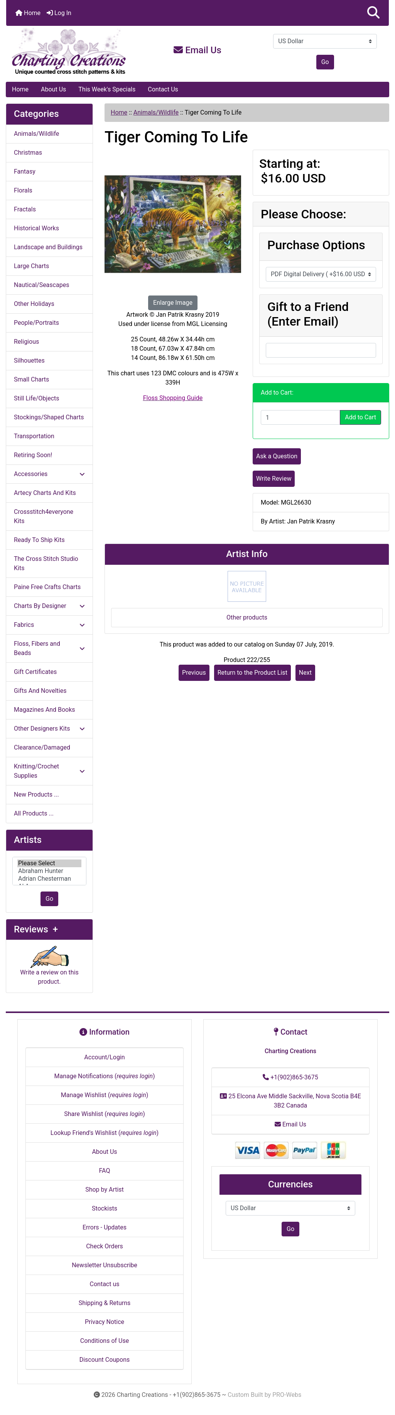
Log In (59, 13)
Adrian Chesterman (49, 879)
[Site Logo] (70, 52)
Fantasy (24, 171)
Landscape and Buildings (48, 247)
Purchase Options (316, 245)
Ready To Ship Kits (39, 540)
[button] (373, 13)
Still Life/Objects (36, 398)
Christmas (28, 152)
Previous (194, 672)
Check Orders (104, 1246)
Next (305, 672)
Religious (26, 341)
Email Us (197, 50)
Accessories (49, 474)
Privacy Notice (104, 1322)
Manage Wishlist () (105, 1095)
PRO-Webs (286, 1394)
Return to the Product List (252, 672)
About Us (53, 89)
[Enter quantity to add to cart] (300, 417)
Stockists (104, 1208)
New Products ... (36, 794)
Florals (23, 190)
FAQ (104, 1170)
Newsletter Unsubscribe (104, 1265)
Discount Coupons (104, 1359)
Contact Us (163, 89)
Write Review (273, 478)
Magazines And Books (44, 709)
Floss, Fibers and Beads (49, 648)
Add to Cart (360, 417)
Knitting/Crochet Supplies (49, 771)
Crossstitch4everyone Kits (43, 516)
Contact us (105, 1284)
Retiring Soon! (33, 455)
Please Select (49, 863)
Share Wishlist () (104, 1114)
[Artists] (49, 871)
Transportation (34, 436)
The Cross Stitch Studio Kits (46, 563)
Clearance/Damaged (42, 747)
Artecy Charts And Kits (45, 492)
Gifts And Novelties (40, 690)
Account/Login (104, 1057)
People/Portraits (36, 322)
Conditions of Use (104, 1340)
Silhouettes (29, 360)
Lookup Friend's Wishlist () (105, 1132)
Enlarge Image (172, 302)
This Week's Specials (106, 89)
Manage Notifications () (104, 1076)
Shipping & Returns (105, 1303)
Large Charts (31, 266)
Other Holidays (34, 303)
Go (325, 62)
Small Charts (31, 379)
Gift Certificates (35, 671)
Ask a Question (276, 456)
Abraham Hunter (49, 871)
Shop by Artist (104, 1189)
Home (28, 13)
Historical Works (36, 228)
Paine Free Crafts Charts (47, 587)
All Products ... (34, 813)
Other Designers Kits (49, 728)
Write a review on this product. (49, 969)
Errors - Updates (105, 1227)
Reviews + (36, 929)
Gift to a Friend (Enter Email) (308, 314)
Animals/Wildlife (156, 112)
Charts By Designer (49, 606)
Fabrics (49, 624)
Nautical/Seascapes (41, 285)
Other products (246, 617)
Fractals (25, 209)
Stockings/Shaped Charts (49, 417)
